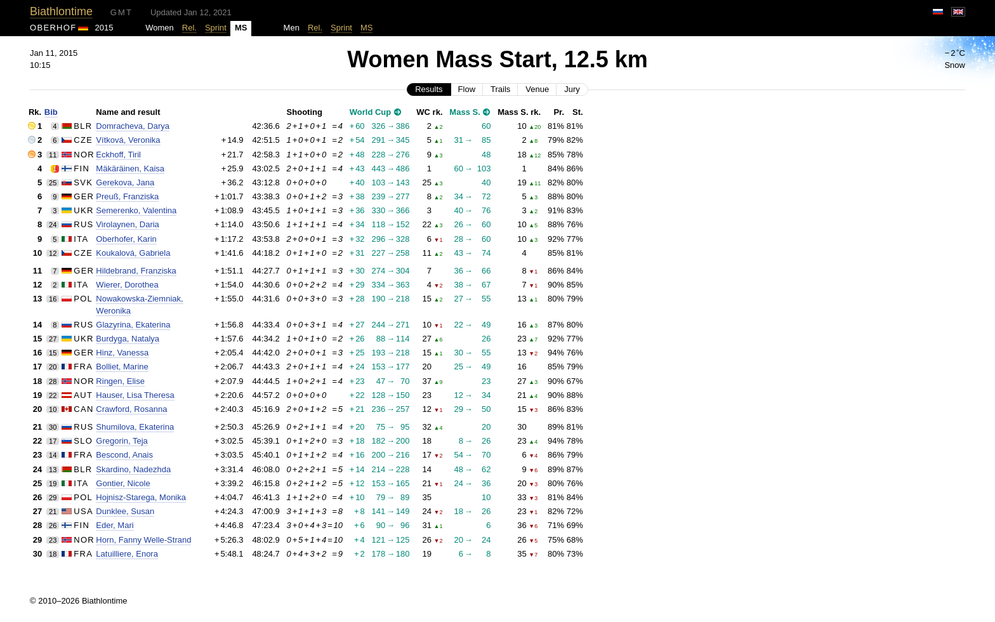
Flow (466, 89)
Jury (572, 89)
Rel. (189, 27)
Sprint (216, 27)
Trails (500, 89)
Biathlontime (61, 11)
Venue (537, 89)
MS (366, 27)
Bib (51, 112)
